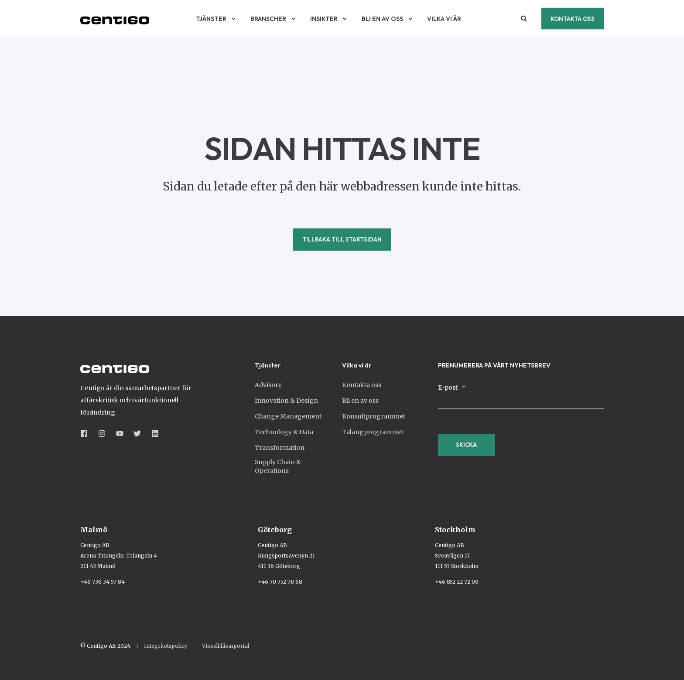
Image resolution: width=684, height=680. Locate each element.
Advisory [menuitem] (268, 385)
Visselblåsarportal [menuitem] (225, 646)
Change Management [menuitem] (288, 416)
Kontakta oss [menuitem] (361, 385)
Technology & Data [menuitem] (284, 432)
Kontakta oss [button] (573, 18)
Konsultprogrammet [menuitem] (373, 416)
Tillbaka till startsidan (342, 239)
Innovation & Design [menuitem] (286, 401)
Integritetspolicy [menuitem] (165, 646)
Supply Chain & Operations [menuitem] (278, 466)
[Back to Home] (114, 18)
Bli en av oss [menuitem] (360, 401)
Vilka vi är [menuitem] (356, 365)
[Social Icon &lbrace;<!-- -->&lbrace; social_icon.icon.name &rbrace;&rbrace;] (86, 433)
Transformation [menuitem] (279, 448)
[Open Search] (524, 18)
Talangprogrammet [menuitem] (373, 432)
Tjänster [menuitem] (267, 365)
